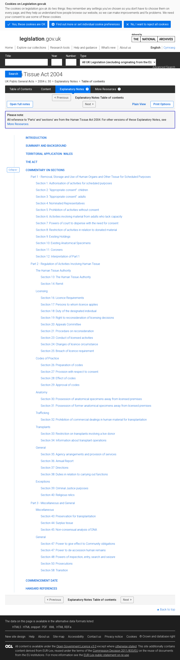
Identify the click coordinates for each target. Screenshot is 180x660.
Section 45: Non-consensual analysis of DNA (69, 529)
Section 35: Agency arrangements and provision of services (78, 454)
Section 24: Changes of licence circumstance (69, 344)
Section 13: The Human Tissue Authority (66, 277)
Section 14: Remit (52, 283)
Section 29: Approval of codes (60, 385)
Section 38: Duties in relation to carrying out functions (74, 474)
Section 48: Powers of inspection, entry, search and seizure (78, 557)
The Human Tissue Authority (53, 270)
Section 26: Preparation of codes (62, 365)
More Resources (105, 89)
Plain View (139, 104)
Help (32, 636)
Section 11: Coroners (49, 249)
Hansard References (41, 588)
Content (46, 89)
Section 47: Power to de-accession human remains (73, 550)
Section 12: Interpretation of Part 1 (58, 256)
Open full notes (20, 104)
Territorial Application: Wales (49, 154)
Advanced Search (164, 67)
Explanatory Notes (66, 81)
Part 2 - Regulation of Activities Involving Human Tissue (65, 264)
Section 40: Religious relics (58, 495)
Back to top (167, 609)
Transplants (43, 427)
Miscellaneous (45, 509)
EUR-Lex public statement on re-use (106, 655)
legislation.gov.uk (33, 37)
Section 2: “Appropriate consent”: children (62, 190)
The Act (31, 162)
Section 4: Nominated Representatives (60, 203)
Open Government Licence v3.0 (76, 646)
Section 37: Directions (54, 467)
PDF (44, 627)
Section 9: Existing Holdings (53, 236)
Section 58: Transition (54, 570)
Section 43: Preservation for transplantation (68, 516)
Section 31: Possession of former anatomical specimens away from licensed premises (96, 405)
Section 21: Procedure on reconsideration (67, 331)
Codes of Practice (47, 358)
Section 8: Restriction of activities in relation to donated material (76, 230)
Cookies (131, 636)
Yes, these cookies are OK (28, 24)
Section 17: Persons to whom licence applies (69, 304)
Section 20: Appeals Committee (61, 324)
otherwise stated (126, 646)
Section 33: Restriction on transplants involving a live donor (78, 433)
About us (43, 636)
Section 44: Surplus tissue (57, 523)
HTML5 (16, 627)
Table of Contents (21, 89)
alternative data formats (70, 621)
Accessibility (76, 636)
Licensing (42, 291)
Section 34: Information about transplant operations (73, 440)
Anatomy (41, 392)
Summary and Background (46, 145)
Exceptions (43, 481)
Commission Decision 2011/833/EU (115, 650)
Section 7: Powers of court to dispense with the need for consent (77, 223)
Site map (58, 636)
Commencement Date (42, 580)
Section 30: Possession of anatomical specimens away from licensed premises (91, 399)
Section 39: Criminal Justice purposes (64, 488)
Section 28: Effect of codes (58, 378)
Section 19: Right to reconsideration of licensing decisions (77, 317)
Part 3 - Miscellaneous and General (53, 503)
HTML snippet (31, 627)
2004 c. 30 (44, 81)
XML (52, 627)
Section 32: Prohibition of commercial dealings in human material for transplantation (94, 419)
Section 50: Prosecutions (57, 563)
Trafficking (42, 413)
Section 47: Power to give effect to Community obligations (78, 543)
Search (13, 74)
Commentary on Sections (45, 170)
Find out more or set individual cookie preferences (88, 24)
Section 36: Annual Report (57, 461)
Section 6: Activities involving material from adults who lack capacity (79, 216)
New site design (15, 636)
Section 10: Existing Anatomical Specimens (63, 243)
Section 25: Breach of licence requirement (67, 351)
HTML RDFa (63, 627)
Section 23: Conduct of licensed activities (67, 337)
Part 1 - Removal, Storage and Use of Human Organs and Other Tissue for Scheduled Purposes (91, 177)
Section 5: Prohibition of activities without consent (67, 210)
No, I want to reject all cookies (150, 24)
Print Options (162, 104)
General (41, 447)
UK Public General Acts (19, 81)
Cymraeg (169, 47)
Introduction (36, 137)
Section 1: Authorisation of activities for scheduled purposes (74, 183)
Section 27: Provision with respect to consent (69, 371)
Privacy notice (114, 636)
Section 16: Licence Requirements (62, 298)
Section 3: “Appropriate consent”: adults (61, 196)
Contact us (94, 636)
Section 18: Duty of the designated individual (68, 311)
